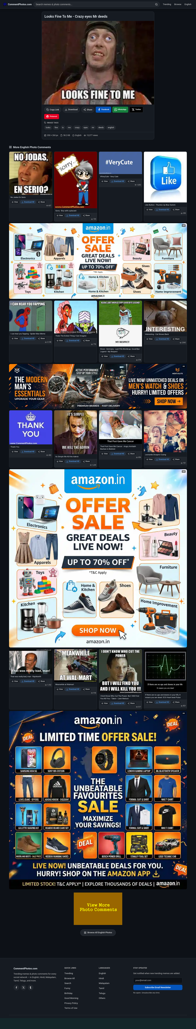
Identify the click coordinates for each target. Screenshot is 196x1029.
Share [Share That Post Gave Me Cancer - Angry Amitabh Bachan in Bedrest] (131, 454)
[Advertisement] (98, 1023)
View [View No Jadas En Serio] (15, 202)
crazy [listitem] (77, 127)
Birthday (68, 993)
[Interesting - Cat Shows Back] (165, 316)
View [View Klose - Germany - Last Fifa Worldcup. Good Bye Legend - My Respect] (104, 356)
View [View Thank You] (15, 452)
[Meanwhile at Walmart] (75, 665)
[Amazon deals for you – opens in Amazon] (98, 386)
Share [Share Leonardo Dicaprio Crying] (176, 459)
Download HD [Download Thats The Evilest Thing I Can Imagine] (72, 341)
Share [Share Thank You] (41, 452)
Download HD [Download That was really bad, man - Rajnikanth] (28, 681)
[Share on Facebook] (103, 110)
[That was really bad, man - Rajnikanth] (30, 661)
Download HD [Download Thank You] (28, 452)
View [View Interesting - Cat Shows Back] (149, 339)
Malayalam (104, 983)
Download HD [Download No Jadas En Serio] (28, 202)
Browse (177, 4)
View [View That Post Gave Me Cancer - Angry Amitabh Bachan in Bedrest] (104, 454)
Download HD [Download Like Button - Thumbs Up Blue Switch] (162, 210)
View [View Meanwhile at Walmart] (60, 689)
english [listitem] (111, 127)
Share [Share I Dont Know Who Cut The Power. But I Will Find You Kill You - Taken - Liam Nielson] (131, 703)
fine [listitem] (56, 127)
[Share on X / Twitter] (136, 110)
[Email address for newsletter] (157, 980)
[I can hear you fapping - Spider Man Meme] (30, 316)
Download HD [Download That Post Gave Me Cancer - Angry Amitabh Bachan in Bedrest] (117, 454)
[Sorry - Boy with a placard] (75, 180)
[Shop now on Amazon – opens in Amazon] (98, 558)
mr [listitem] (93, 127)
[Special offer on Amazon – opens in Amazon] (98, 261)
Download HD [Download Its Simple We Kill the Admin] (72, 461)
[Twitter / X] (23, 987)
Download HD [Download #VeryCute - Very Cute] (117, 181)
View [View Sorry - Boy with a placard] (60, 215)
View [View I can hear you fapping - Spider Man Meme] (15, 338)
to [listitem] (63, 127)
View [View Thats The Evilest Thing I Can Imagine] (60, 341)
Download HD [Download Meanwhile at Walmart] (72, 689)
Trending (167, 4)
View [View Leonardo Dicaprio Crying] (149, 459)
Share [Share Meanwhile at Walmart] (86, 689)
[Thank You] (30, 427)
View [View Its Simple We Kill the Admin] (60, 461)
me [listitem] (69, 127)
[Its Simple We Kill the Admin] (75, 432)
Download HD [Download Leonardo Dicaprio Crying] (162, 459)
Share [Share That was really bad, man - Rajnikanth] (41, 681)
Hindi (101, 978)
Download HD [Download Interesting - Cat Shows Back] (162, 339)
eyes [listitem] (85, 127)
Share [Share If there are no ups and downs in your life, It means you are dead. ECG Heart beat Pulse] (176, 702)
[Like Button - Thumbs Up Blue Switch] (165, 177)
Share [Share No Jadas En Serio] (41, 202)
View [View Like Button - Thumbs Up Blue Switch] (149, 210)
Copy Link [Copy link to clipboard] (52, 109)
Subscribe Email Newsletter (158, 987)
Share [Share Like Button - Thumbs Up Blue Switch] (176, 210)
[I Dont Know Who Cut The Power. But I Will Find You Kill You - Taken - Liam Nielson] (120, 671)
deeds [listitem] (100, 127)
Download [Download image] (71, 109)
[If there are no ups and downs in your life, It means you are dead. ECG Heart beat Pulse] (165, 670)
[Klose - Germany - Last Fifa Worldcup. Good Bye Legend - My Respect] (120, 324)
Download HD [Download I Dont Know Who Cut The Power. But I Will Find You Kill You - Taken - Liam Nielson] (117, 703)
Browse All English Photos (98, 932)
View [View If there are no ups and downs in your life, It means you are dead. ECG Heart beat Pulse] (149, 702)
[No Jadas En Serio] (30, 173)
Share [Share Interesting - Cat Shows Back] (176, 339)
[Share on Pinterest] (51, 116)
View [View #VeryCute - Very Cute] (104, 181)
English (188, 4)
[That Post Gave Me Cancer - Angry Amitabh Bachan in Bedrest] (120, 427)
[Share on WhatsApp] (120, 110)
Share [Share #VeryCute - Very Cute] (131, 181)
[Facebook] (16, 987)
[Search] (156, 4)
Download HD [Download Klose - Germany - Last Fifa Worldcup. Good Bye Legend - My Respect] (117, 356)
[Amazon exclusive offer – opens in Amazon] (98, 800)
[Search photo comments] (93, 4)
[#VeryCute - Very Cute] (120, 163)
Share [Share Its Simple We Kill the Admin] (86, 461)
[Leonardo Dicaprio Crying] (165, 431)
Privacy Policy (71, 1003)
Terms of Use (70, 1008)
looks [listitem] (48, 127)
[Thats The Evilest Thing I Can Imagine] (75, 317)
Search (67, 983)
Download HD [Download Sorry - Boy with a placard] (72, 215)
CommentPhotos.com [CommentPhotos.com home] (25, 968)
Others (102, 998)
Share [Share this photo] (87, 109)
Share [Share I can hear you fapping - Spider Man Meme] (41, 338)
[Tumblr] (30, 987)
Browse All (69, 978)
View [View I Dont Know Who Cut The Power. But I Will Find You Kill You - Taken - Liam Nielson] (104, 703)
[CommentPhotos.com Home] (17, 4)
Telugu (102, 993)
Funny (67, 988)
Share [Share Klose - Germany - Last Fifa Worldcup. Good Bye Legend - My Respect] (131, 356)
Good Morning (71, 998)
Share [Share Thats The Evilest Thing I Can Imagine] (86, 341)
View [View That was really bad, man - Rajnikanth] (15, 681)
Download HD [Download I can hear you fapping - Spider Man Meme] (28, 338)
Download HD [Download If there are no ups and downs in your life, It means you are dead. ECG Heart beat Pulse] (162, 702)
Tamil (101, 988)
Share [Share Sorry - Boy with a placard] (86, 215)
